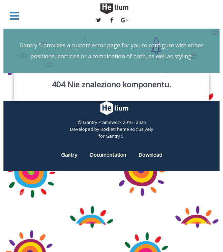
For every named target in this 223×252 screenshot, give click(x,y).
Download (150, 154)
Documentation (108, 154)
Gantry (69, 154)
